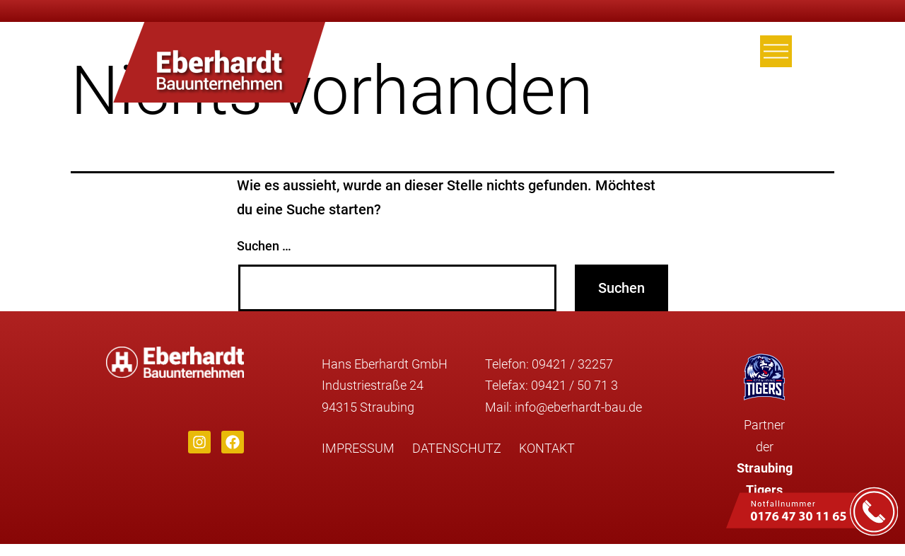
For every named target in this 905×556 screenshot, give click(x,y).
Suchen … (264, 245)
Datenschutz (456, 448)
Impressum (358, 448)
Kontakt (547, 448)
